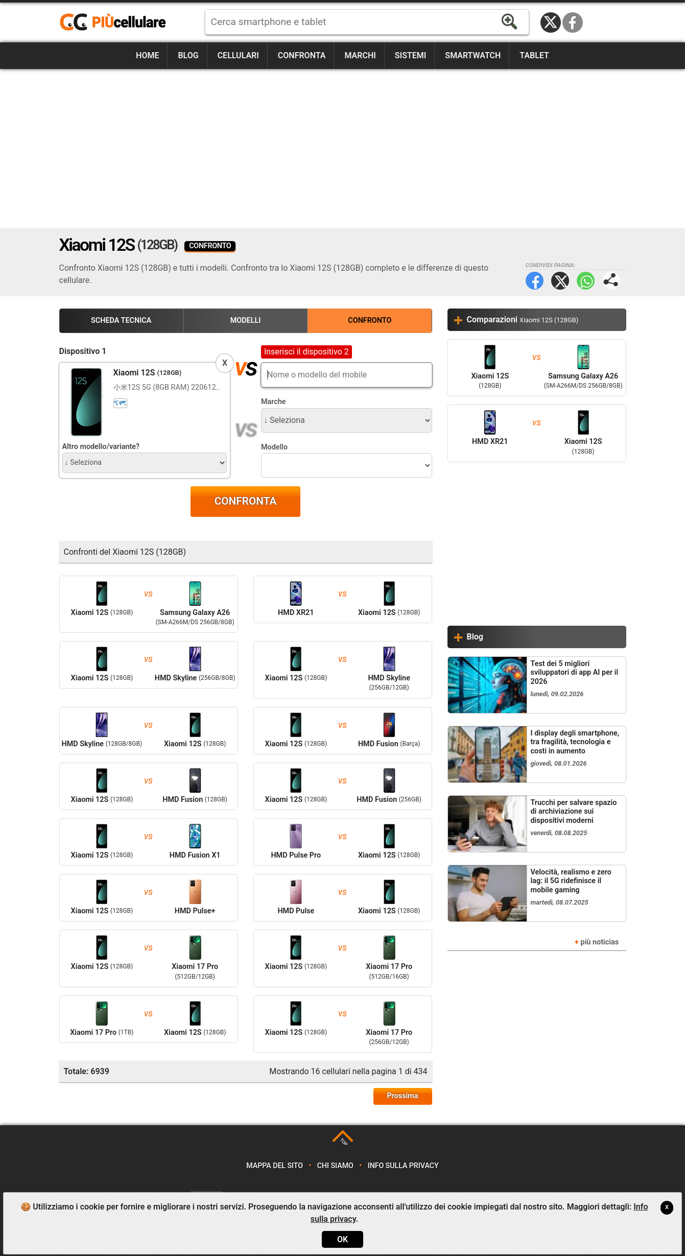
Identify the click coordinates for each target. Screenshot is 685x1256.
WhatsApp (586, 281)
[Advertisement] (342, 148)
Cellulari (238, 55)
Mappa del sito (274, 1166)
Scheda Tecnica (121, 320)
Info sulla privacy (403, 1166)
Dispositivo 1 (83, 351)
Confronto (369, 320)
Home (147, 55)
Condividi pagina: (611, 281)
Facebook (572, 22)
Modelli (245, 320)
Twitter (560, 281)
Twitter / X (550, 22)
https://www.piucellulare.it (117, 22)
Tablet (534, 55)
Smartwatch (473, 55)
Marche (273, 401)
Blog (188, 55)
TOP (343, 1142)
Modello (274, 447)
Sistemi (411, 55)
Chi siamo (335, 1166)
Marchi (359, 55)
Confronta (302, 55)
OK (342, 1239)
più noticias (600, 942)
